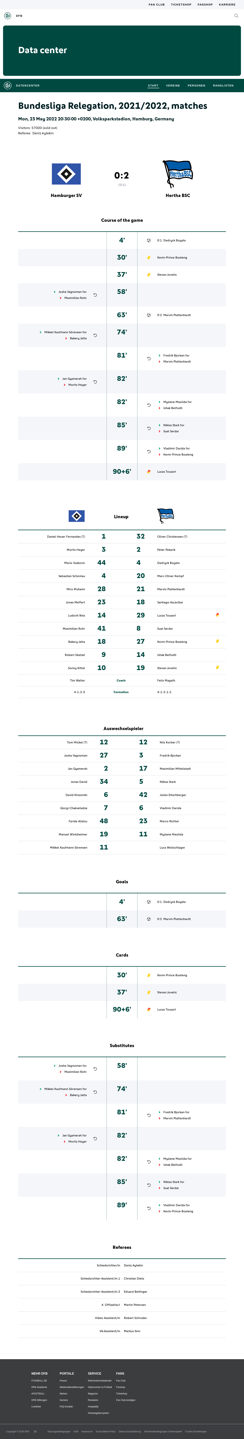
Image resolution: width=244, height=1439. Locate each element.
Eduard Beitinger (135, 1291)
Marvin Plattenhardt (177, 315)
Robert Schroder (135, 1318)
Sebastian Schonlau (72, 576)
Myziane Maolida (175, 402)
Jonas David (79, 781)
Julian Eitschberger (173, 795)
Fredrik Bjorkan (174, 355)
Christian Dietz (134, 1278)
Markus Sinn (132, 1331)
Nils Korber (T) (170, 742)
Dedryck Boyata (174, 240)
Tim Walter (77, 680)
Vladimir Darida (174, 448)
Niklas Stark (171, 425)
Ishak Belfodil (172, 408)
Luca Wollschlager (172, 847)
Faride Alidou (78, 821)
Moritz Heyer (77, 384)
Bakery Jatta (78, 338)
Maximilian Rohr (75, 297)
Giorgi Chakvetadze (73, 808)
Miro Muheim (76, 589)
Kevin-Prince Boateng (172, 257)
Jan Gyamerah (72, 378)
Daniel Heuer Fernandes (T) (66, 536)
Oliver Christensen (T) (172, 536)
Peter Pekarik (166, 549)
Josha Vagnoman (70, 291)
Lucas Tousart (166, 471)
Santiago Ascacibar (170, 602)
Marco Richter (169, 821)
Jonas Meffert (75, 602)
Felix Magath (166, 680)
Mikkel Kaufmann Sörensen (63, 332)
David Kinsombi (76, 795)
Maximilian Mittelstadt (175, 768)
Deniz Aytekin (43, 133)
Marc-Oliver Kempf (170, 576)
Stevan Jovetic (167, 274)
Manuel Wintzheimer (73, 834)
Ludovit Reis (76, 615)
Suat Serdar (171, 431)
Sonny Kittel (76, 668)
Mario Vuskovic (74, 563)
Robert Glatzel (75, 655)
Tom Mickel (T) (77, 742)
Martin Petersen (135, 1304)
